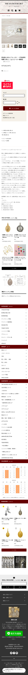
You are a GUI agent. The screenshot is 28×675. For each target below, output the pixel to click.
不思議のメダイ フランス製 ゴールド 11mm (7, 541)
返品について (6, 115)
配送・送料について (19, 663)
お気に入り (5, 71)
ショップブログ (11, 667)
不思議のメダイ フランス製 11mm (20, 519)
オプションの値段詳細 (8, 113)
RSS (16, 667)
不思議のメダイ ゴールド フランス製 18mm (20, 541)
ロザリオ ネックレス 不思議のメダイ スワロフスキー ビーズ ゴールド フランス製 (7, 259)
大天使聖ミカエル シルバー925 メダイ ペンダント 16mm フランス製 (20, 236)
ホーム (5, 663)
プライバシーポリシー (9, 666)
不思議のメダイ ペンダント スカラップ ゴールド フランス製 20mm (7, 236)
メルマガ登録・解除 (18, 666)
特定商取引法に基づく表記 (9, 117)
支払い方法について (11, 663)
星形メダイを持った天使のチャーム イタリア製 (7, 519)
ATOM (18, 667)
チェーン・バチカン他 (6, 15)
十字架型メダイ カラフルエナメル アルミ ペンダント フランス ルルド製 (20, 259)
